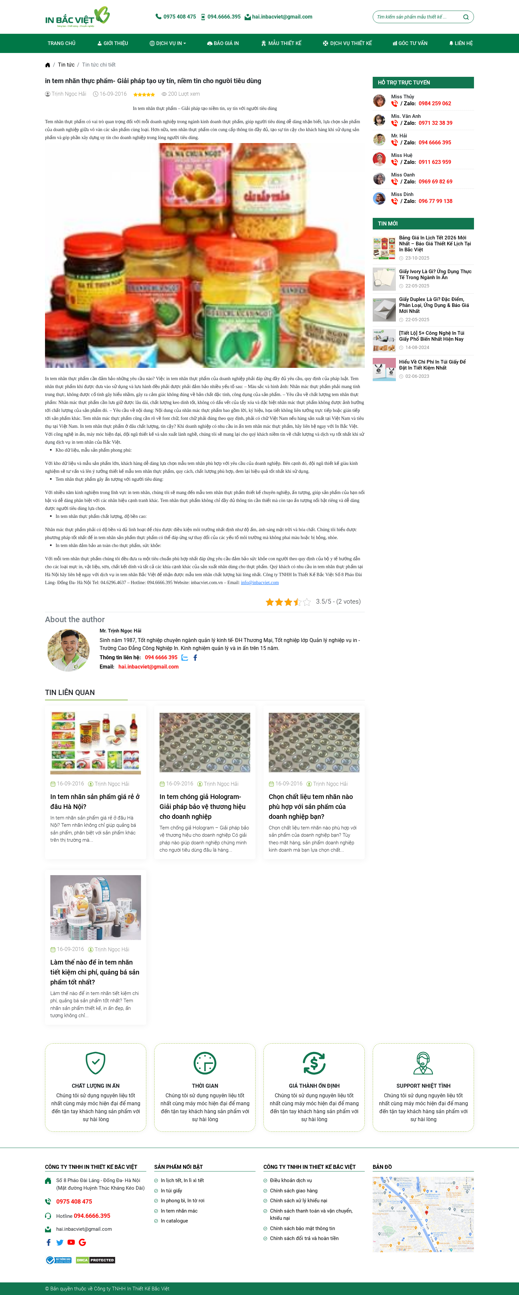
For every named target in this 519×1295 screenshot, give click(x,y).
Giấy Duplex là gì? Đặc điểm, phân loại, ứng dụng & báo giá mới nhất (434, 305)
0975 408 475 (175, 17)
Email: (139, 667)
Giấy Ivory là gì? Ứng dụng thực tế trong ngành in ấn (435, 274)
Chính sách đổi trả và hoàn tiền (304, 1238)
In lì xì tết (194, 1180)
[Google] (82, 1242)
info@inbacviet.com (260, 582)
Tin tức (66, 65)
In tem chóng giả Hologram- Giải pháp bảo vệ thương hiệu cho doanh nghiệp (203, 807)
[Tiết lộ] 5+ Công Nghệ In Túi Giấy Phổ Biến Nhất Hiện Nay (431, 336)
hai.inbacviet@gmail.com (278, 17)
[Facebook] (48, 1242)
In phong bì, (174, 1201)
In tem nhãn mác (179, 1211)
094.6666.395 (220, 17)
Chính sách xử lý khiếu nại (298, 1201)
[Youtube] (71, 1242)
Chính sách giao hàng (293, 1191)
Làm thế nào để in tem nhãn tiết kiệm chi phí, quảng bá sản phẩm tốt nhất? (94, 972)
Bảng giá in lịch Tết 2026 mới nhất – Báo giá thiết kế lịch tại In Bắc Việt (435, 244)
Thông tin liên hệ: (139, 657)
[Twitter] (60, 1242)
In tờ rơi (196, 1201)
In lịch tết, (172, 1180)
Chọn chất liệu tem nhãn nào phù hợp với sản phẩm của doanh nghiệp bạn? (311, 807)
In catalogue (174, 1221)
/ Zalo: (421, 104)
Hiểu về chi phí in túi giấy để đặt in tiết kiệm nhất (432, 365)
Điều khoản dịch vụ (291, 1180)
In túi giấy (171, 1191)
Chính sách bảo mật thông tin (302, 1228)
